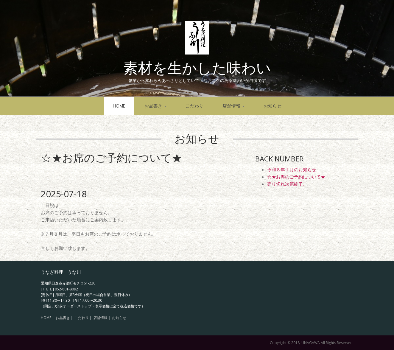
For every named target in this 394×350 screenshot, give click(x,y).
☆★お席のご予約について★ (296, 177)
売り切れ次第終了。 (287, 184)
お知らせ (272, 106)
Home (119, 106)
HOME (46, 317)
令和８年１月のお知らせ (291, 169)
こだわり (194, 106)
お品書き (155, 106)
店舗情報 (233, 106)
